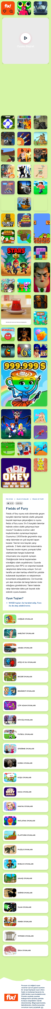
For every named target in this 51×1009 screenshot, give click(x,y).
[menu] (4, 11)
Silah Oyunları (23, 499)
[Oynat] (25, 38)
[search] (11, 11)
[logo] (8, 6)
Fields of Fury (38, 499)
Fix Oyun (9, 499)
